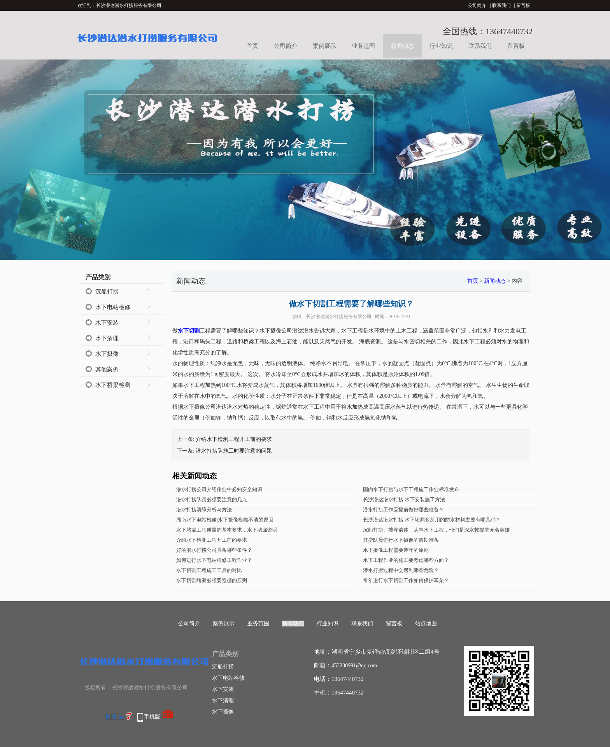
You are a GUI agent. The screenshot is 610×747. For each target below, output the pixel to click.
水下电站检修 (112, 307)
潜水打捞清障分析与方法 (204, 510)
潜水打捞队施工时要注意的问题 (234, 451)
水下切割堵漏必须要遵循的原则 (211, 580)
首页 (252, 46)
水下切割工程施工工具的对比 (209, 570)
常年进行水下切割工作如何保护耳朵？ (406, 580)
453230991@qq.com (354, 665)
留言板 (523, 5)
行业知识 (441, 46)
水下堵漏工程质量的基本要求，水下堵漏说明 (226, 530)
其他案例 (107, 369)
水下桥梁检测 (112, 385)
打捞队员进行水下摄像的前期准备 (401, 540)
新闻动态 (402, 46)
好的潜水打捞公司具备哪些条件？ (214, 550)
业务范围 (363, 46)
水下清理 (107, 338)
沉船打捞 (107, 292)
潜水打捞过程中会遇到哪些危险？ (401, 570)
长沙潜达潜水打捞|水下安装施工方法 (404, 499)
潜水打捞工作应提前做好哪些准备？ (403, 510)
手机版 (152, 717)
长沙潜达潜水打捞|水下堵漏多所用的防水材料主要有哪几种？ (432, 520)
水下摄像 (107, 354)
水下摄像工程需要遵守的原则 (396, 550)
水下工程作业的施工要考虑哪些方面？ (406, 560)
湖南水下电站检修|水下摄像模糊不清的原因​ (224, 520)
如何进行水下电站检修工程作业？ (214, 560)
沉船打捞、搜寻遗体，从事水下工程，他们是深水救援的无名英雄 (436, 530)
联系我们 (501, 5)
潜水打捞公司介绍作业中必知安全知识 (219, 489)
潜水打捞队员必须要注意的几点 (211, 499)
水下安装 (107, 323)
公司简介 (477, 5)
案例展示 (324, 46)
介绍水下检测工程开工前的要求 (234, 439)
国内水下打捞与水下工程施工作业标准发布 (411, 489)
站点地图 (426, 623)
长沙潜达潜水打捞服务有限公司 (339, 316)
